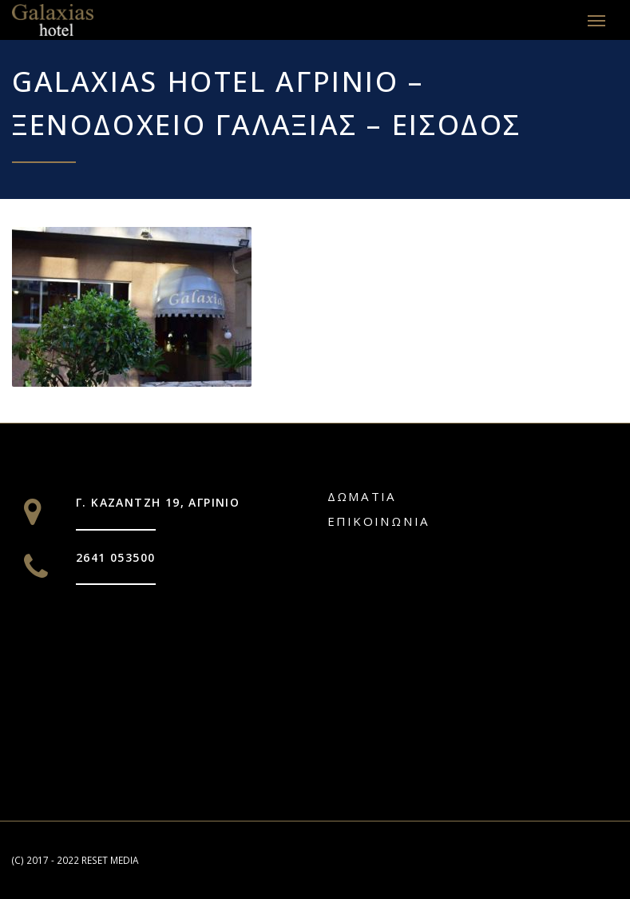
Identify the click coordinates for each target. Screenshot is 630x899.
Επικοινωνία (378, 521)
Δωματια (362, 496)
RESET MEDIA (109, 859)
